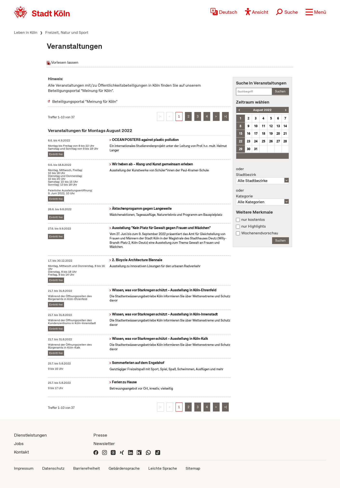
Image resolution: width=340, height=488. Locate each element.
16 (248, 133)
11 (263, 126)
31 (255, 149)
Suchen (280, 91)
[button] (316, 12)
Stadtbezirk (262, 172)
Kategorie (262, 193)
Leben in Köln (25, 32)
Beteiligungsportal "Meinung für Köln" (85, 101)
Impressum (23, 468)
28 (285, 141)
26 (271, 141)
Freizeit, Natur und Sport (66, 32)
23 (248, 141)
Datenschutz (53, 468)
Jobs (19, 443)
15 (240, 133)
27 (278, 141)
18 (263, 133)
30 (248, 149)
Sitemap (193, 468)
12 (271, 126)
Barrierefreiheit (86, 468)
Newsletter (104, 443)
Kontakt (21, 452)
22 (240, 141)
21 (285, 133)
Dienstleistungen (30, 435)
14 (285, 126)
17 (255, 133)
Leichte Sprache (162, 468)
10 (255, 126)
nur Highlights (253, 226)
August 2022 (262, 110)
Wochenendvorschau (259, 233)
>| (225, 116)
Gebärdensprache (124, 468)
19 (271, 133)
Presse (100, 435)
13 (278, 126)
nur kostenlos (253, 220)
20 (278, 133)
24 (255, 141)
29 (240, 149)
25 (263, 141)
